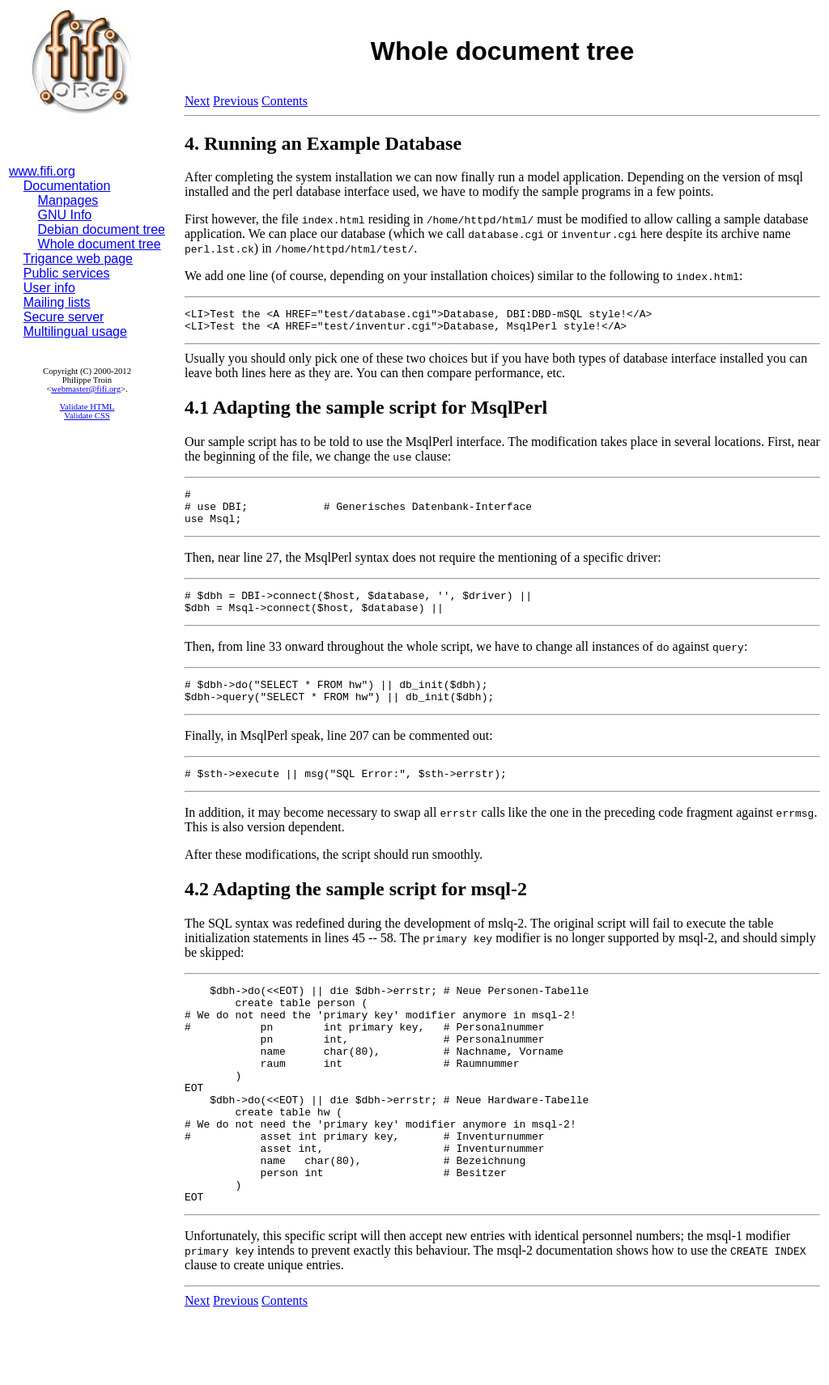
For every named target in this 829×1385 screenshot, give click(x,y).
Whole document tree (99, 244)
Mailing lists (57, 302)
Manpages (68, 200)
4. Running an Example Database (323, 143)
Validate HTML (87, 406)
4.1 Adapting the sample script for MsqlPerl (366, 412)
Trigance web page (78, 259)
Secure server (63, 317)
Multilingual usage (75, 331)
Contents (284, 101)
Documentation (67, 186)
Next (197, 101)
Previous (235, 101)
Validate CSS (87, 415)
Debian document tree (101, 229)
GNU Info (65, 215)
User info (49, 288)
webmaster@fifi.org (86, 388)
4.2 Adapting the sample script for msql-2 (356, 913)
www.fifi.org (42, 171)
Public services (66, 273)
